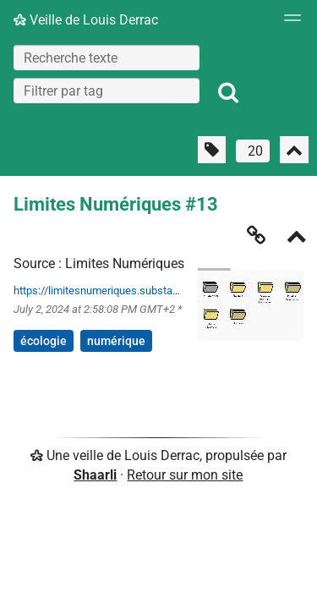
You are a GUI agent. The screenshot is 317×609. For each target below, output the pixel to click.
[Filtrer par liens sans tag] (212, 149)
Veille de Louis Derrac (86, 20)
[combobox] (106, 90)
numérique (116, 341)
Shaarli (95, 475)
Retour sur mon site (185, 475)
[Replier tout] (294, 149)
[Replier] (296, 238)
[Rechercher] (228, 93)
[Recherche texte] (106, 57)
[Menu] (288, 22)
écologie (43, 341)
